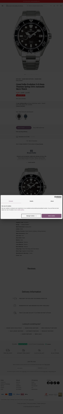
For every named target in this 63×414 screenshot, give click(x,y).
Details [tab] (31, 201)
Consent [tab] (11, 201)
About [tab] (52, 201)
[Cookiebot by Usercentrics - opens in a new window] (55, 197)
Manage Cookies (31, 215)
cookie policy (20, 209)
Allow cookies (51, 215)
